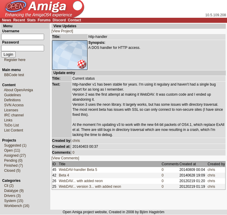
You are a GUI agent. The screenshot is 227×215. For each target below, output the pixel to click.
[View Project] (62, 31)
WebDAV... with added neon (82, 181)
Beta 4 (65, 175)
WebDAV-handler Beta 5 (79, 170)
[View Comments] (65, 158)
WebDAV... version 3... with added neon (91, 186)
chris (76, 141)
